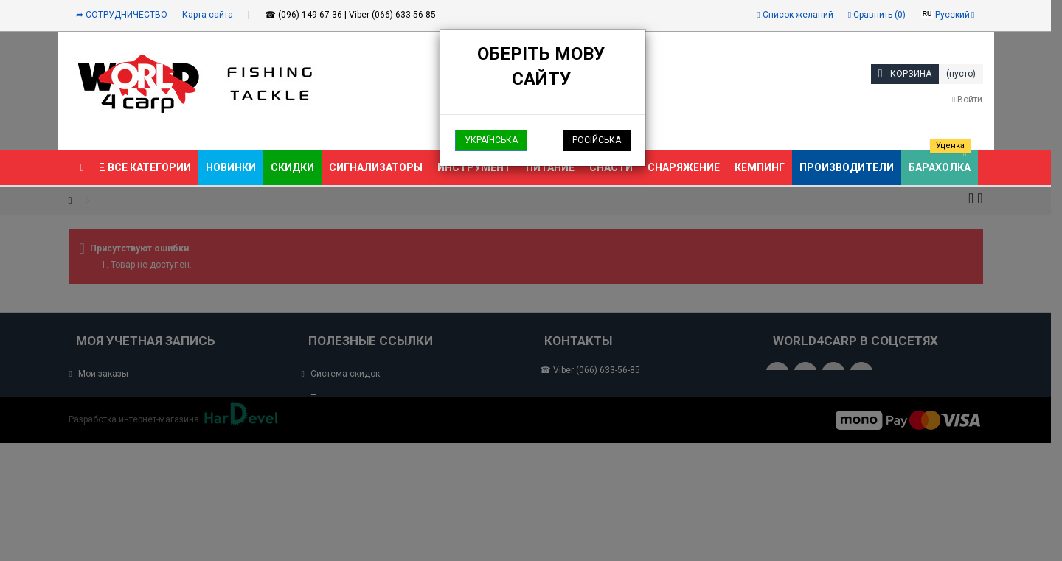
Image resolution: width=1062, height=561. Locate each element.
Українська (491, 140)
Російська (596, 140)
